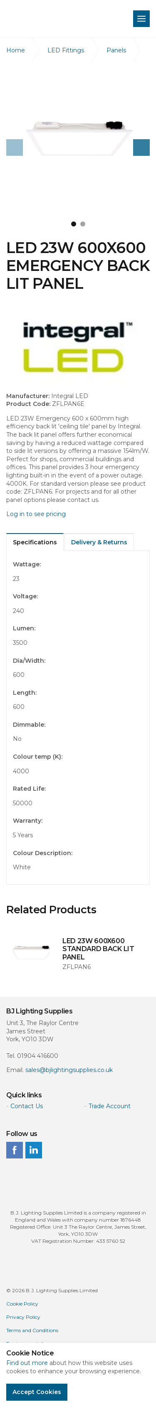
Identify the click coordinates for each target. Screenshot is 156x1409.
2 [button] (82, 223)
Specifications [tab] (35, 542)
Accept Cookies (36, 1392)
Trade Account (110, 1106)
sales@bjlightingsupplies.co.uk (69, 1070)
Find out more (27, 1363)
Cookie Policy (22, 1304)
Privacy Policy (23, 1317)
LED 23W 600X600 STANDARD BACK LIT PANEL (98, 949)
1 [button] (73, 223)
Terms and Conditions (32, 1330)
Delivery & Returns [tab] (99, 542)
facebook (14, 1150)
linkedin (33, 1150)
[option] (78, 140)
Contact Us (26, 1106)
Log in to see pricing (36, 514)
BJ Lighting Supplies (59, 18)
